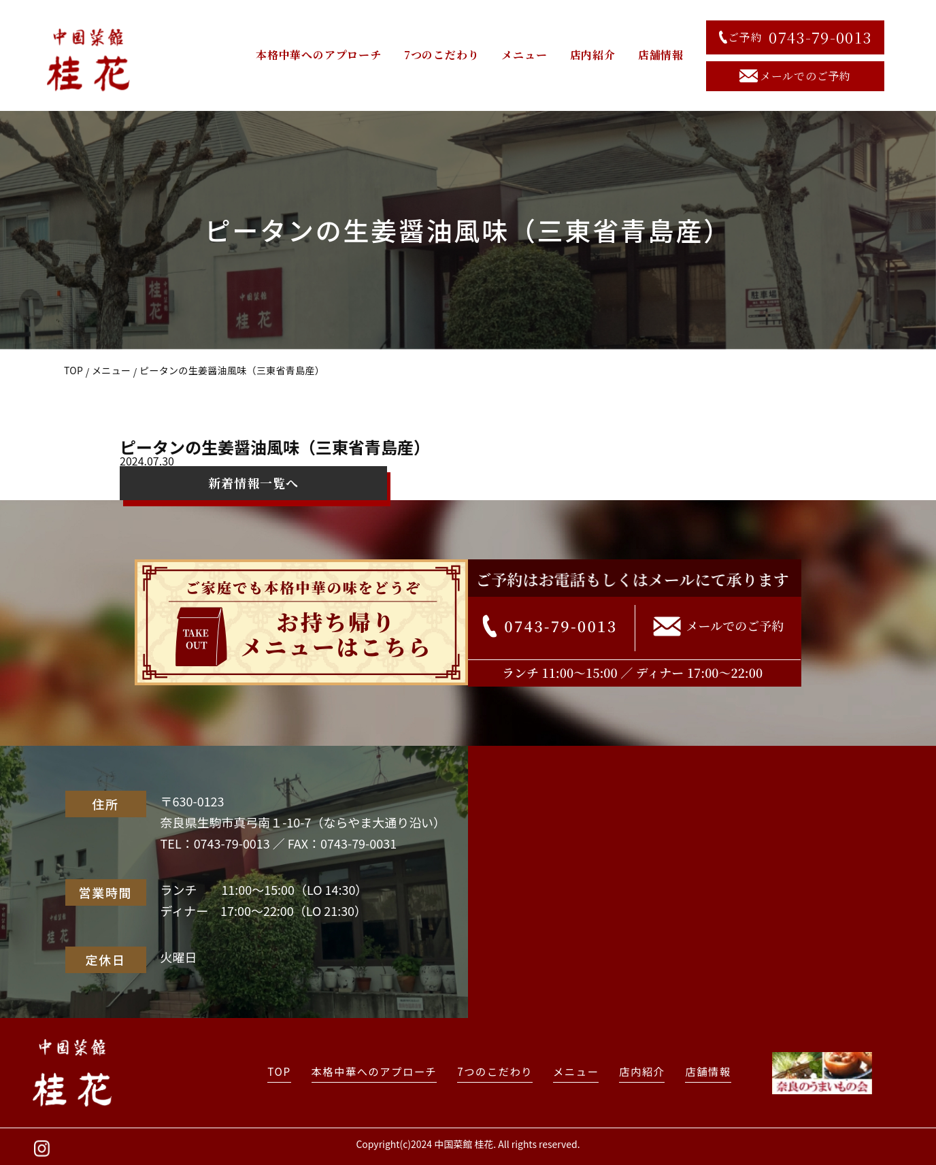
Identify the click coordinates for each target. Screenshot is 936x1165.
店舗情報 (661, 55)
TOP (73, 370)
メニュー (524, 55)
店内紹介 (593, 55)
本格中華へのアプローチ (319, 55)
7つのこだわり (442, 55)
